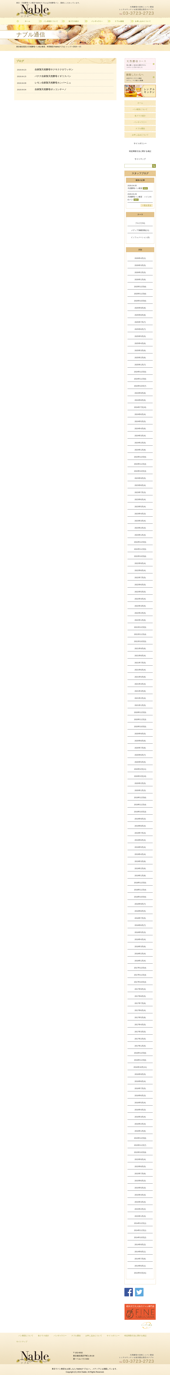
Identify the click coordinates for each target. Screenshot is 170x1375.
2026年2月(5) (140, 272)
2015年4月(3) (140, 1195)
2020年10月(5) (140, 726)
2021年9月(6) (140, 648)
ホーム (140, 103)
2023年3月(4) (140, 521)
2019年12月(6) (140, 797)
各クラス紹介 (140, 116)
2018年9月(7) (140, 904)
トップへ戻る (146, 1325)
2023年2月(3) (140, 528)
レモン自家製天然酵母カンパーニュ (53, 82)
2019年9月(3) (140, 819)
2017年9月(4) (140, 989)
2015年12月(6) (140, 1138)
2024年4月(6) (140, 428)
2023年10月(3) (140, 471)
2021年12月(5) (140, 627)
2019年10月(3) (140, 812)
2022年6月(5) (140, 585)
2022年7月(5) (140, 577)
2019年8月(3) (140, 826)
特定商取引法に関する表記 (140, 151)
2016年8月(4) (140, 1081)
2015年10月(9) (140, 1152)
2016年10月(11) (140, 1067)
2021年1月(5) (140, 705)
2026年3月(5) (140, 265)
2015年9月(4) (140, 1159)
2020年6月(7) (140, 755)
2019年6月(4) (140, 840)
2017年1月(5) (140, 1046)
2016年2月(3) (140, 1124)
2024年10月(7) (140, 386)
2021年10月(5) (140, 641)
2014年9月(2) (140, 1244)
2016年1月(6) (140, 1131)
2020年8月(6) (140, 741)
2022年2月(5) (140, 613)
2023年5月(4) (140, 506)
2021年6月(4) (140, 670)
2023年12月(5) (140, 457)
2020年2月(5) (140, 783)
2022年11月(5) (140, 549)
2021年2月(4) (140, 698)
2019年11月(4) (140, 805)
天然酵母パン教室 (135, 188)
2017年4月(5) (140, 1024)
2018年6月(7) (140, 925)
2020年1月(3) (140, 790)
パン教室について (140, 109)
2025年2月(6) (140, 357)
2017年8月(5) (140, 996)
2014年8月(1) (140, 1252)
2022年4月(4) (140, 599)
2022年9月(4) (140, 563)
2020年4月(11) (140, 769)
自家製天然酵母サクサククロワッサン (54, 69)
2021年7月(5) (140, 663)
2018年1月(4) (140, 961)
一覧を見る (146, 205)
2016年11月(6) (140, 1060)
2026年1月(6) (140, 279)
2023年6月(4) (140, 499)
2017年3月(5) (140, 1032)
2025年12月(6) (140, 287)
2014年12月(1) (140, 1223)
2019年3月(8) (140, 861)
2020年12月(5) (140, 712)
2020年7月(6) (140, 748)
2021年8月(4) (140, 656)
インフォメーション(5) (140, 237)
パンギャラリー (140, 122)
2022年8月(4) (140, 570)
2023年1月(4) (140, 535)
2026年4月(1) (140, 258)
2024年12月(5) (140, 372)
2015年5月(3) (140, 1188)
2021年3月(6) (140, 691)
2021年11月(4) (140, 634)
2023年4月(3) (140, 514)
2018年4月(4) (140, 939)
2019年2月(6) (140, 868)
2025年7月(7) (140, 322)
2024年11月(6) (140, 379)
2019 (75, 47)
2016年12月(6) (140, 1053)
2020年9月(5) (140, 734)
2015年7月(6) (140, 1173)
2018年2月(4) (140, 954)
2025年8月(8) (140, 315)
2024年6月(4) (140, 414)
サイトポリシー (140, 143)
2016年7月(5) (140, 1088)
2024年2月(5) (140, 443)
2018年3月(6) (140, 946)
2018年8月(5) (140, 911)
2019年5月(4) (140, 847)
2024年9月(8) (140, 393)
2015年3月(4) (140, 1202)
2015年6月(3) (140, 1181)
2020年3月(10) (140, 776)
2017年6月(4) (140, 1010)
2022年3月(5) (140, 606)
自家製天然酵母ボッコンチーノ (50, 89)
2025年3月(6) (140, 350)
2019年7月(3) (140, 833)
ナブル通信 (140, 128)
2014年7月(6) (140, 1259)
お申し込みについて (140, 135)
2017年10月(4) (140, 982)
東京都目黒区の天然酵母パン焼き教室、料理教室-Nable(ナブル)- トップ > (44, 47)
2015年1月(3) (140, 1216)
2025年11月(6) (140, 294)
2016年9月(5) (140, 1074)
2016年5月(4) (140, 1103)
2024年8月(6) (140, 400)
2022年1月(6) (140, 620)
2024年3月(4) (140, 436)
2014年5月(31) (140, 1273)
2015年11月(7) (140, 1145)
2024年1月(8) (140, 450)
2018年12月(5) (140, 883)
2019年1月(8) (140, 875)
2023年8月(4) (140, 485)
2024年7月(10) (140, 407)
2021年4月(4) (140, 684)
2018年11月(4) (140, 890)
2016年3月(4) (140, 1117)
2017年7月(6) (140, 1003)
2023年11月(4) (140, 464)
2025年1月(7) (140, 365)
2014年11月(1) (140, 1230)
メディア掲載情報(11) (140, 230)
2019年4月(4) (140, 854)
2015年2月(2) (140, 1209)
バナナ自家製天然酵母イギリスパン (53, 76)
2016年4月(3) (140, 1110)
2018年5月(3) (140, 932)
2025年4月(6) (140, 343)
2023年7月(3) (140, 492)
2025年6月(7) (140, 329)
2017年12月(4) (140, 968)
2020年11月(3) (140, 719)
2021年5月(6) (140, 677)
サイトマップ (140, 159)
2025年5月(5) (140, 336)
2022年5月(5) (140, 592)
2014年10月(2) (140, 1237)
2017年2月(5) (140, 1039)
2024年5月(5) (140, 421)
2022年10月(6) (140, 556)
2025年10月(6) (140, 301)
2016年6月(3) (140, 1095)
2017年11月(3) (140, 975)
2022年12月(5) (140, 542)
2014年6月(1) (140, 1266)
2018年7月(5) (140, 918)
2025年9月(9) (140, 308)
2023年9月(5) (140, 478)
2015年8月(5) (140, 1166)
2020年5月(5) (140, 762)
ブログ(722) (140, 223)
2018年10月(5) (140, 897)
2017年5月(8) (140, 1017)
